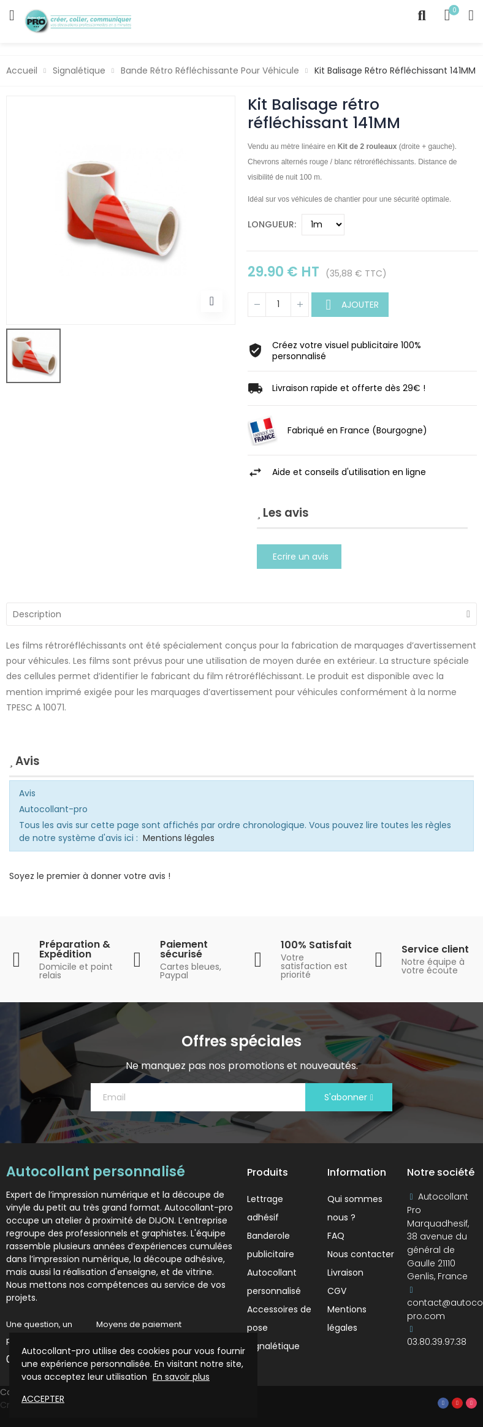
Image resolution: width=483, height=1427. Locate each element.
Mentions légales (179, 838)
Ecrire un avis (301, 556)
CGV (336, 1291)
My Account (471, 15)
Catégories (12, 15)
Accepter (42, 1399)
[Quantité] (278, 304)
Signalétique (273, 1346)
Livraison (345, 1272)
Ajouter (359, 305)
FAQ (335, 1236)
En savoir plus (181, 1377)
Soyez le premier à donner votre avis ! (89, 876)
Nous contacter (360, 1254)
